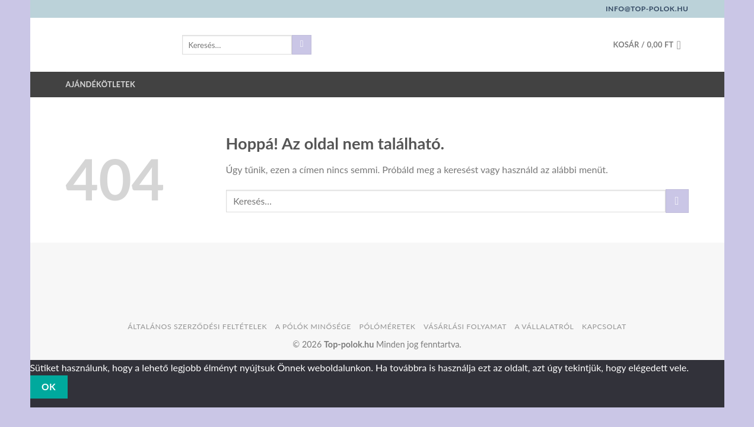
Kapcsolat (604, 326)
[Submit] (301, 45)
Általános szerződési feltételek (197, 326)
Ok (49, 386)
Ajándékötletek (100, 84)
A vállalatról (544, 326)
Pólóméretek (387, 326)
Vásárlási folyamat (465, 326)
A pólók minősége (313, 326)
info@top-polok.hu (647, 8)
